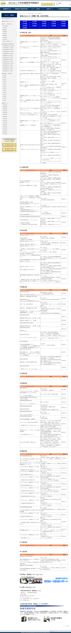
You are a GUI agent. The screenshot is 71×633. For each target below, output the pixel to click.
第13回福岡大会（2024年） (8, 47)
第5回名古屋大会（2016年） (8, 63)
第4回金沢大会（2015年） (8, 65)
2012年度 (5, 131)
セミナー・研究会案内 (7, 23)
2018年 (4, 90)
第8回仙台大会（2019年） (8, 57)
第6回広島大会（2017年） (8, 61)
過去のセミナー (34, 13)
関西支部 (5, 35)
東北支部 (5, 27)
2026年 (4, 75)
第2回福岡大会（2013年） (8, 68)
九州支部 (5, 39)
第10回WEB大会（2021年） (8, 53)
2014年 (4, 98)
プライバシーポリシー (60, 631)
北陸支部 (5, 33)
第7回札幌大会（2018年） (8, 59)
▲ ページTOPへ (66, 626)
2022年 (4, 83)
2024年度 (5, 108)
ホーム (21, 13)
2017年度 (5, 122)
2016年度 (5, 124)
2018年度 (5, 120)
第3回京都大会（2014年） (8, 66)
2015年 (4, 96)
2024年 (4, 79)
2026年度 (5, 105)
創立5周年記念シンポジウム (8, 21)
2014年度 (5, 128)
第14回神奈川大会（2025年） (9, 45)
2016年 (4, 94)
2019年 (4, 88)
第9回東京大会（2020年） (8, 55)
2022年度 (5, 112)
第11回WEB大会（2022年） (8, 51)
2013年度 (5, 129)
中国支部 (5, 37)
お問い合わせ (52, 631)
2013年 (4, 100)
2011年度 (5, 133)
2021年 (4, 85)
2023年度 (5, 110)
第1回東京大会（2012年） (8, 70)
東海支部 (5, 31)
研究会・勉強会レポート (8, 41)
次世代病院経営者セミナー (8, 18)
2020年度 (5, 116)
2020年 (4, 86)
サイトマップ (67, 631)
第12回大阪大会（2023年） (8, 49)
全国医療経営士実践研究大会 (8, 43)
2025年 (4, 77)
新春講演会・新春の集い (7, 73)
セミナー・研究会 (26, 13)
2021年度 (5, 114)
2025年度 (5, 106)
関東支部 (5, 29)
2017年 (4, 92)
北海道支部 (5, 25)
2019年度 (5, 118)
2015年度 (5, 126)
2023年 (4, 81)
